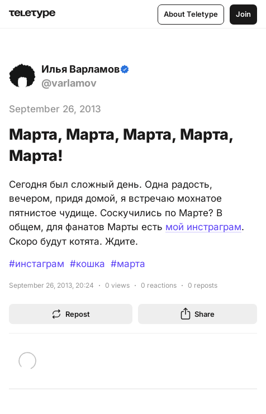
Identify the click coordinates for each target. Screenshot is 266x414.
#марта (128, 263)
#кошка (87, 263)
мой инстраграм (203, 226)
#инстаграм (36, 263)
